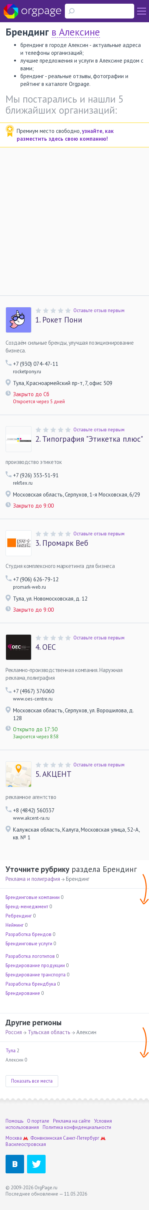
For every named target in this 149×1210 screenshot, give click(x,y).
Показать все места (32, 1081)
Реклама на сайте (71, 1121)
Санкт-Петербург (81, 1138)
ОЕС (45, 647)
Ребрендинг (19, 916)
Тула (11, 1050)
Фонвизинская (46, 1138)
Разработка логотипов (30, 956)
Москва (14, 1138)
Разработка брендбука (31, 984)
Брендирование (23, 993)
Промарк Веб (61, 543)
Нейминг (15, 925)
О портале (38, 1121)
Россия (14, 1032)
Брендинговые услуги (29, 943)
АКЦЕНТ (53, 774)
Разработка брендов (29, 934)
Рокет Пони (58, 320)
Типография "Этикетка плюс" (89, 439)
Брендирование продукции (35, 965)
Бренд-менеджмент (27, 906)
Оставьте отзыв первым (99, 310)
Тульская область (49, 1032)
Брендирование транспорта (36, 975)
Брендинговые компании (33, 897)
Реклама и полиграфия (33, 878)
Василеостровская (26, 1144)
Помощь (14, 1121)
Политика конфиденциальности (77, 1127)
